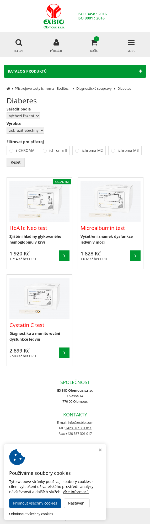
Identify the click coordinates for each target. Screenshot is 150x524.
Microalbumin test (103, 227)
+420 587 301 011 (78, 428)
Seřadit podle (19, 109)
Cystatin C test (26, 325)
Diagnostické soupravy (94, 88)
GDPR (75, 465)
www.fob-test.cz (75, 492)
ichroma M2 (92, 150)
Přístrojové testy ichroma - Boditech (43, 88)
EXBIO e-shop (89, 511)
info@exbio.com (80, 422)
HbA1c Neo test (28, 227)
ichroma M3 (128, 150)
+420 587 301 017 (79, 433)
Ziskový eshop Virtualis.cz (75, 518)
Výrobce (14, 123)
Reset (15, 162)
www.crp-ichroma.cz (75, 487)
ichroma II (58, 150)
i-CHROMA (25, 150)
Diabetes (124, 88)
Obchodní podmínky (75, 454)
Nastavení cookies (75, 460)
